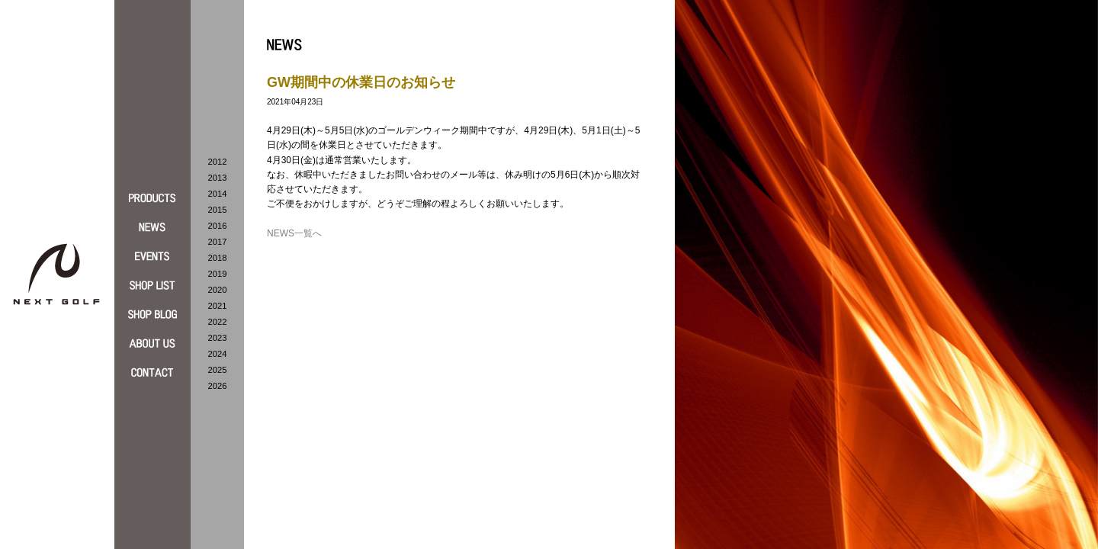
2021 (217, 305)
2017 (217, 241)
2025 (217, 369)
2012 (217, 161)
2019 (217, 273)
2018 (217, 257)
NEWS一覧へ (294, 233)
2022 (217, 321)
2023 (217, 337)
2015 (217, 209)
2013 (217, 177)
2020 (217, 289)
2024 (217, 353)
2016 (217, 225)
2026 (217, 385)
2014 (217, 193)
